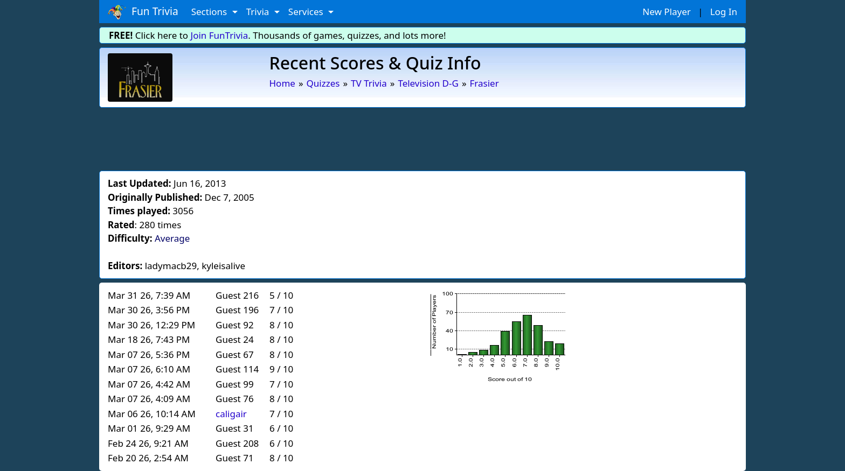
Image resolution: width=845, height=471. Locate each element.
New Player (666, 11)
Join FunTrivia (219, 35)
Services (306, 11)
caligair (231, 413)
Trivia (259, 11)
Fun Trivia (143, 12)
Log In (723, 11)
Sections (210, 11)
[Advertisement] (422, 137)
